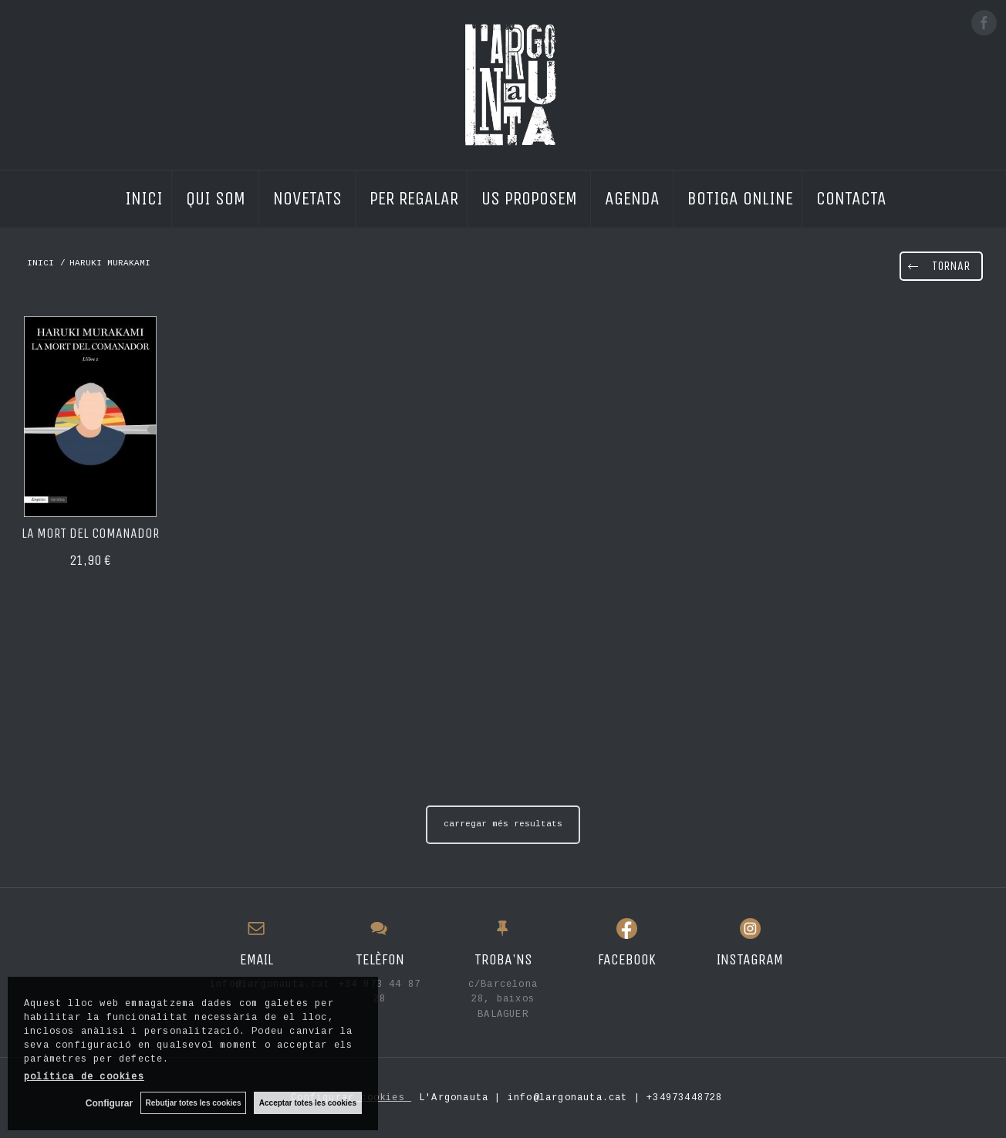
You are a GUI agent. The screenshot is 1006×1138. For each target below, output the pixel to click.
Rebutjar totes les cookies (193, 1103)
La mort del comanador (90, 533)
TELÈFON (380, 959)
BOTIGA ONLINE (740, 196)
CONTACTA (851, 196)
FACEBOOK (627, 959)
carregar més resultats (503, 824)
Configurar (108, 1103)
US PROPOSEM (531, 196)
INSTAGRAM (750, 959)
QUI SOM (218, 196)
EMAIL (256, 959)
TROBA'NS (503, 959)
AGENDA (634, 196)
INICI (144, 196)
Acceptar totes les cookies (307, 1103)
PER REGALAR (414, 196)
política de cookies (84, 1077)
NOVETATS (309, 196)
